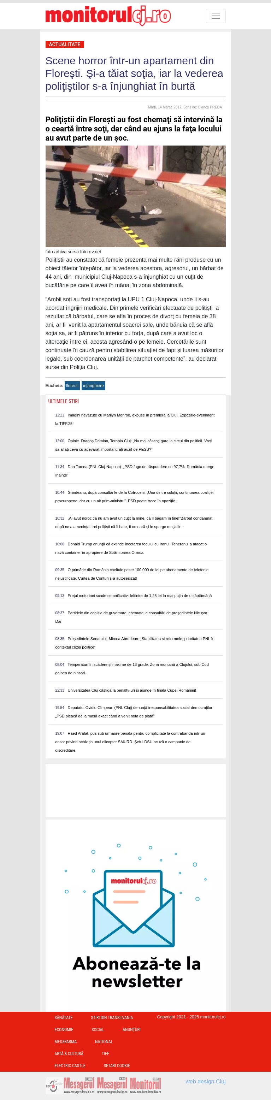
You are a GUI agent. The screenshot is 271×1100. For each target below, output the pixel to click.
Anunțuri (132, 1029)
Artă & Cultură (69, 1053)
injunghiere (93, 385)
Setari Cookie (117, 1065)
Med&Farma (66, 1041)
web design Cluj (206, 1081)
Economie (64, 1029)
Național (104, 1041)
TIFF (105, 1053)
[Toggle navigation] (216, 16)
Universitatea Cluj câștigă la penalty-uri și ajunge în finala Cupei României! (132, 690)
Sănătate (64, 1017)
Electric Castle (70, 1065)
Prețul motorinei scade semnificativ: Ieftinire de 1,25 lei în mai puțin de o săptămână (140, 595)
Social (98, 1029)
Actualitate (65, 44)
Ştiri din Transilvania (112, 1017)
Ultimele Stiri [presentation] (63, 401)
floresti (72, 385)
